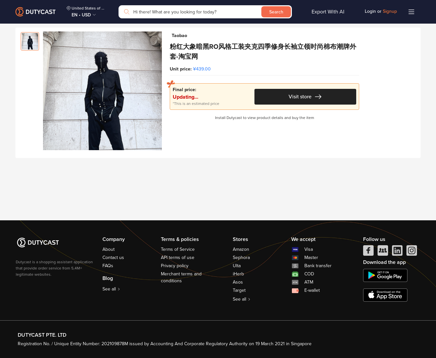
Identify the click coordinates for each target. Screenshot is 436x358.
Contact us (113, 257)
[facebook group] (383, 252)
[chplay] (385, 275)
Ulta (237, 265)
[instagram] (411, 252)
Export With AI (328, 12)
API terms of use (177, 257)
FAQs (107, 265)
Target (239, 290)
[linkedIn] (397, 252)
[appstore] (385, 295)
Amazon (241, 249)
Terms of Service (178, 249)
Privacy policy (174, 265)
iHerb (238, 274)
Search (276, 12)
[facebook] (368, 252)
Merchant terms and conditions (181, 277)
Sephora (241, 257)
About (108, 249)
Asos (238, 282)
